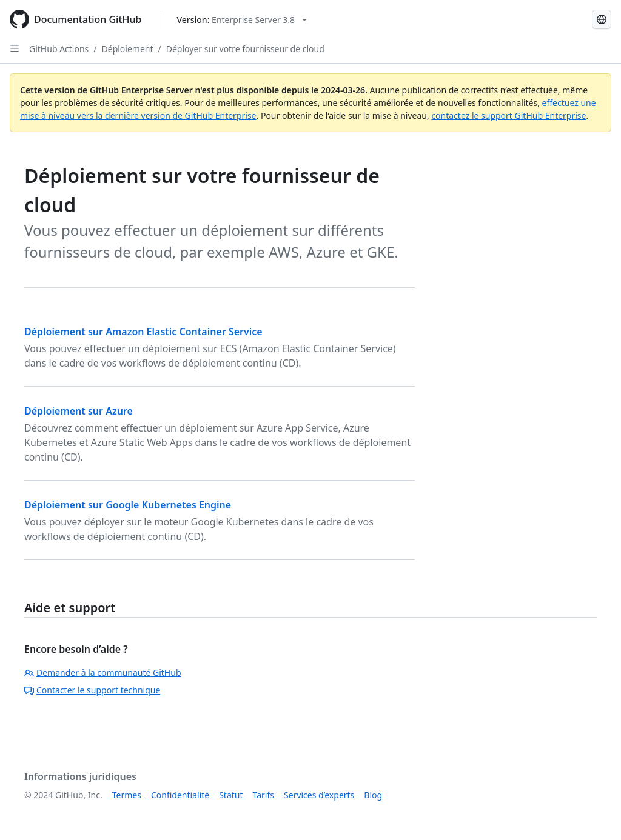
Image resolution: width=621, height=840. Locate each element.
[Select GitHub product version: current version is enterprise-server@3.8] (241, 19)
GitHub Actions (59, 49)
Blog (373, 795)
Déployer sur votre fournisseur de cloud (245, 49)
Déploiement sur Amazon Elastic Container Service (143, 331)
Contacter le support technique (92, 690)
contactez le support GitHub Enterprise (508, 115)
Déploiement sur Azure (78, 411)
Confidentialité (180, 795)
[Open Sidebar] (14, 48)
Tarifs (263, 795)
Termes (126, 795)
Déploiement (127, 49)
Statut (231, 795)
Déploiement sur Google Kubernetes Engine (127, 505)
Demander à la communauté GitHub (102, 672)
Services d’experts (319, 795)
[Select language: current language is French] (601, 19)
